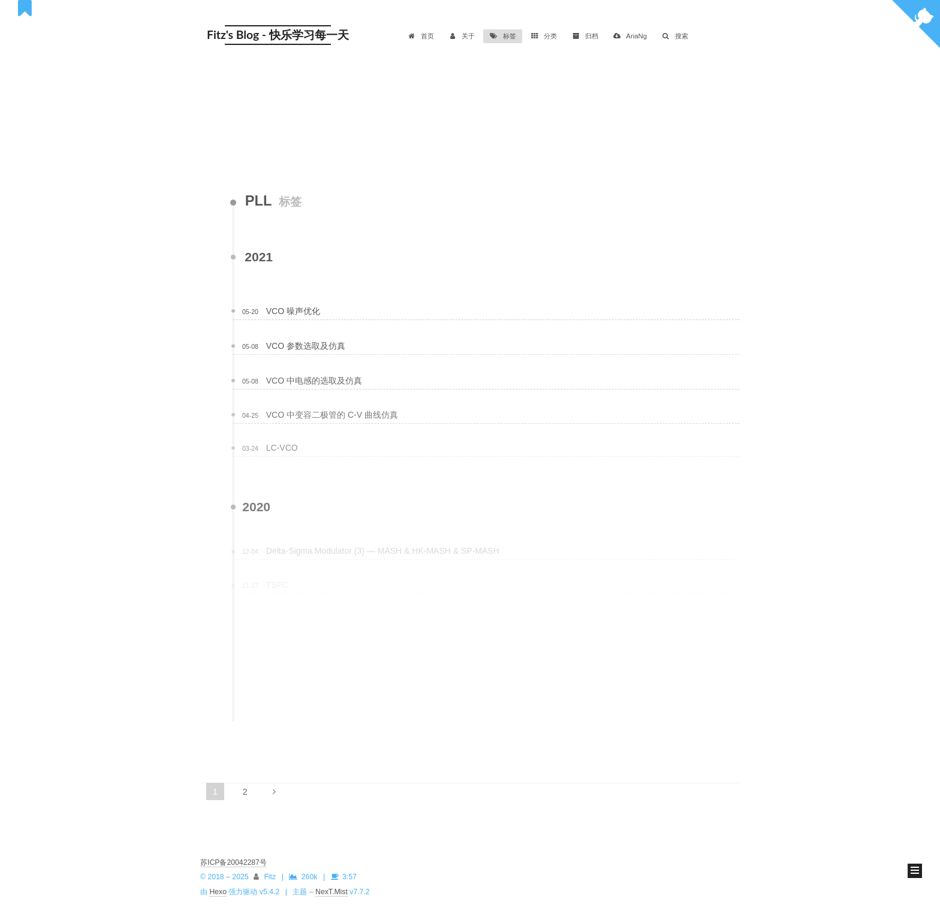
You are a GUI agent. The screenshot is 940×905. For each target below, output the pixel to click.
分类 (544, 36)
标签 (502, 36)
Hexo (218, 892)
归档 (584, 36)
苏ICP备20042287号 (233, 862)
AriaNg (630, 36)
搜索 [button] (674, 36)
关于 (461, 36)
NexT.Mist (331, 892)
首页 (420, 36)
